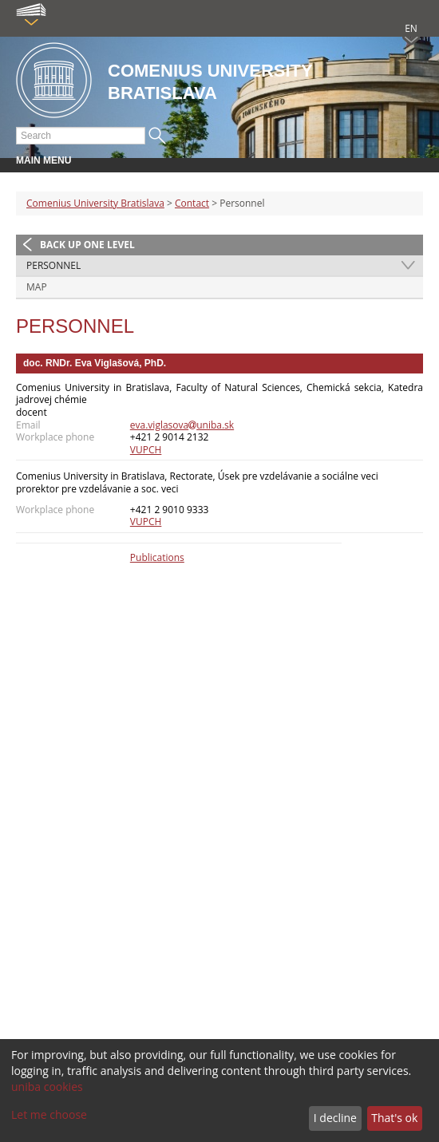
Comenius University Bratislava (95, 203)
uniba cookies (47, 1086)
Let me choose (49, 1114)
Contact (192, 203)
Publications (157, 557)
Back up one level (87, 244)
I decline (335, 1117)
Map (36, 287)
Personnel (53, 265)
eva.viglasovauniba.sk (182, 425)
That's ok (394, 1117)
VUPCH (146, 449)
